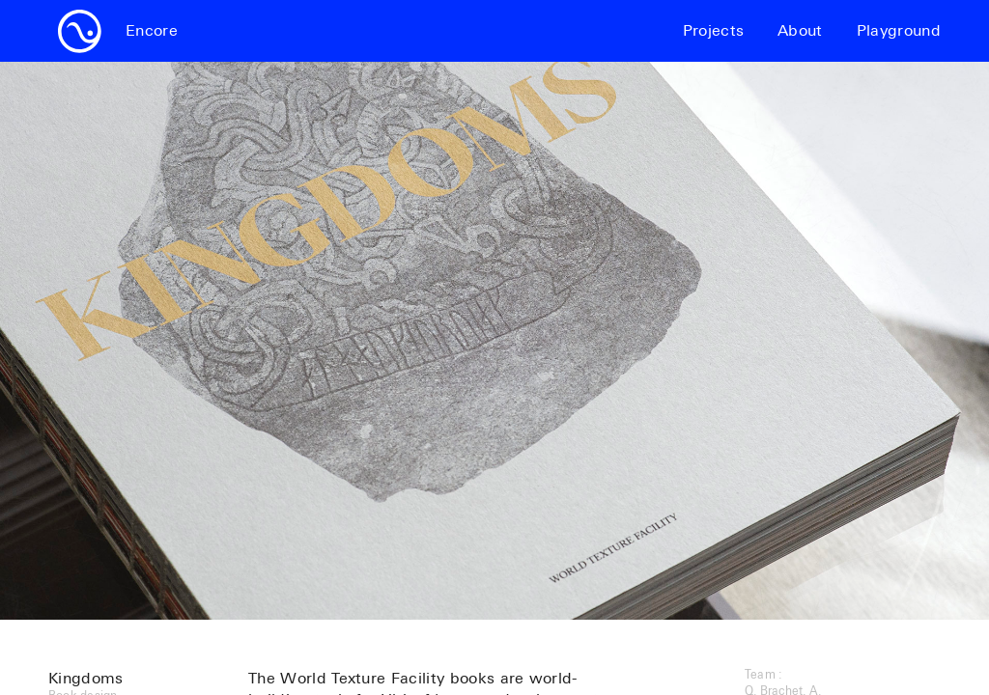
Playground (899, 31)
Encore (152, 31)
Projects (714, 31)
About (800, 31)
